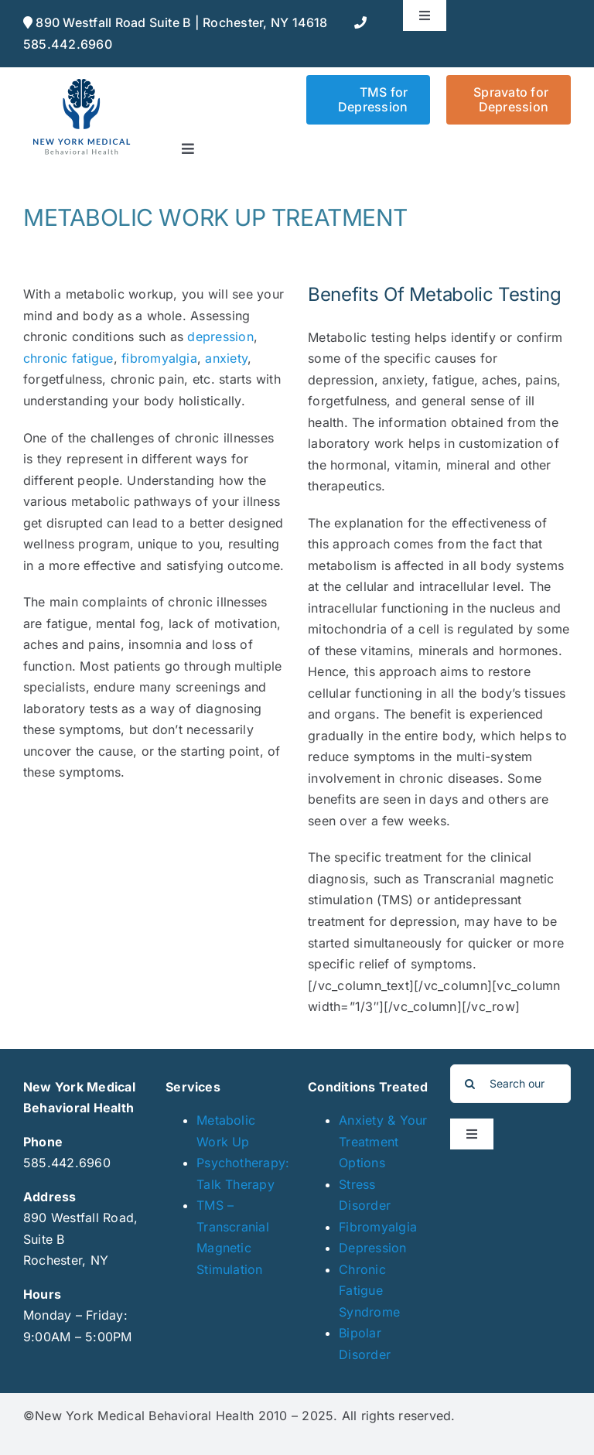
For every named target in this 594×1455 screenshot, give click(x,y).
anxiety (226, 358)
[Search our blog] (510, 1083)
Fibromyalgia (378, 1227)
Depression (372, 1247)
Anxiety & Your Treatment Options (383, 1141)
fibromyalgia (159, 358)
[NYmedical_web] (81, 81)
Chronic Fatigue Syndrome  (371, 1291)
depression (220, 336)
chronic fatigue (68, 358)
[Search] (469, 1083)
